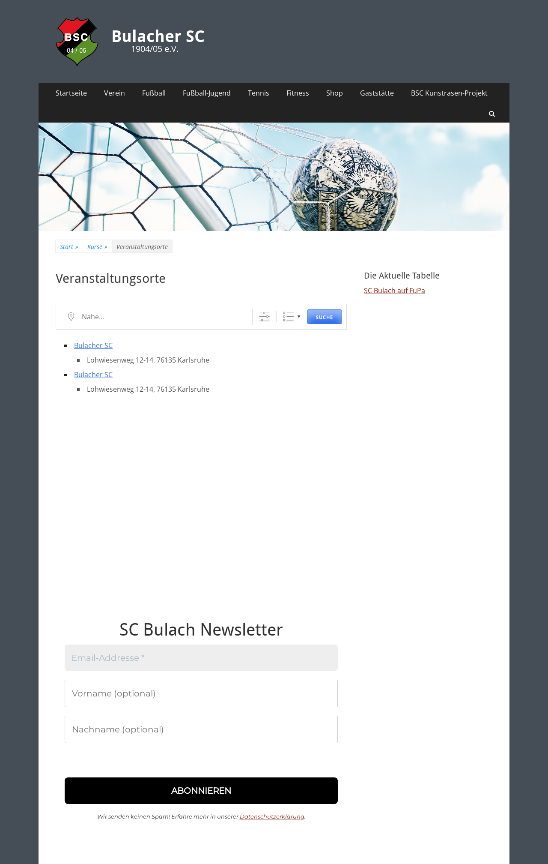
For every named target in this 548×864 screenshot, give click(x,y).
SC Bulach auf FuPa (394, 290)
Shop (334, 93)
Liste (288, 316)
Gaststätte (377, 93)
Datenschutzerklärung (272, 816)
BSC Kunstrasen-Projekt (449, 93)
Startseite (71, 93)
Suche (324, 317)
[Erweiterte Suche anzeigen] (264, 316)
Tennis (258, 93)
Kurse (97, 246)
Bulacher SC (158, 36)
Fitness (297, 93)
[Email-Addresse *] (201, 658)
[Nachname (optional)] (201, 729)
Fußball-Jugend (207, 93)
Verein (114, 93)
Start (69, 246)
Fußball (154, 93)
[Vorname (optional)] (201, 693)
